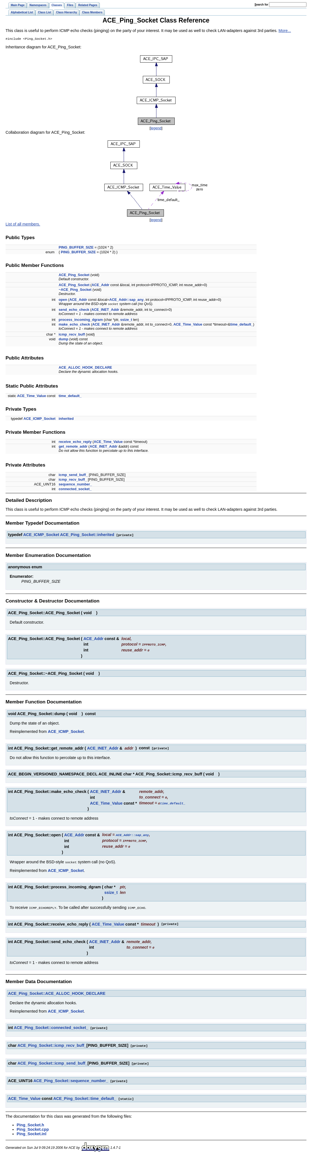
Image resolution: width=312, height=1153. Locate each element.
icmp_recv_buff (72, 335)
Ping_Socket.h (30, 1121)
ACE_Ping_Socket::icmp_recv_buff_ (52, 1042)
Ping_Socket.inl (31, 1129)
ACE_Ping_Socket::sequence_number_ (70, 1077)
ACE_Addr (100, 285)
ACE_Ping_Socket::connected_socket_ (51, 1025)
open (63, 300)
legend (156, 129)
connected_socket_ (75, 489)
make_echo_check (74, 325)
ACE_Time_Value (187, 325)
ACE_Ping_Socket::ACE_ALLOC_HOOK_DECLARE (56, 990)
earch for (261, 4)
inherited (66, 419)
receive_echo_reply (75, 442)
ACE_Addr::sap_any (126, 300)
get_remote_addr (73, 447)
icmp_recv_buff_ (73, 480)
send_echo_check (74, 310)
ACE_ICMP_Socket (39, 419)
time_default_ (241, 325)
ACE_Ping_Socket (74, 275)
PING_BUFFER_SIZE (76, 248)
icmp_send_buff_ (73, 475)
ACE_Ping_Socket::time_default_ (84, 1094)
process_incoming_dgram (81, 320)
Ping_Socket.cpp (33, 1125)
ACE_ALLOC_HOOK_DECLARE (85, 368)
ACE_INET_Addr (105, 310)
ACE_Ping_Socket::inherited (87, 535)
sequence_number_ (75, 485)
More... (284, 30)
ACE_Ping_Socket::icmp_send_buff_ (52, 1060)
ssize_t (126, 320)
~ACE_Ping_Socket (75, 290)
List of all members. (23, 224)
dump (63, 340)
